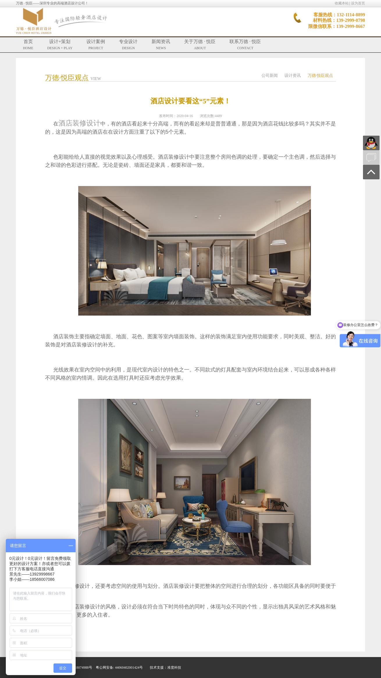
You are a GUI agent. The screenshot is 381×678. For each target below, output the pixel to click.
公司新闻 (269, 75)
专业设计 (128, 44)
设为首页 (358, 3)
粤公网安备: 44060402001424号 (119, 667)
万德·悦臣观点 (320, 75)
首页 (28, 44)
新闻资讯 (161, 44)
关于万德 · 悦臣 (200, 44)
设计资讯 (292, 75)
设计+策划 (59, 44)
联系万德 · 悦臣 (245, 44)
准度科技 (174, 667)
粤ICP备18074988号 (77, 667)
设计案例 (95, 44)
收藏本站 (342, 3)
